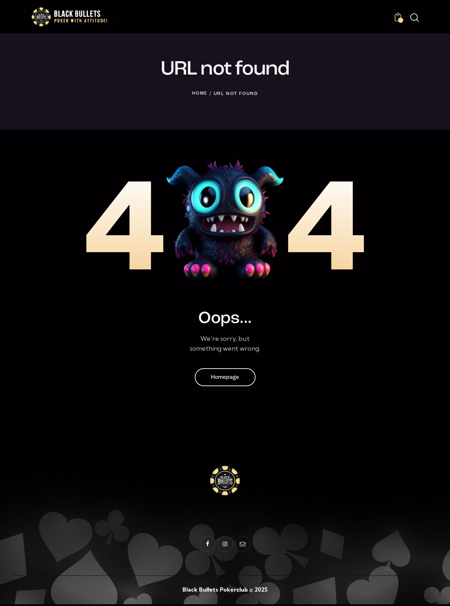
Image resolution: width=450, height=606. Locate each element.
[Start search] (414, 18)
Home (199, 94)
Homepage (225, 378)
